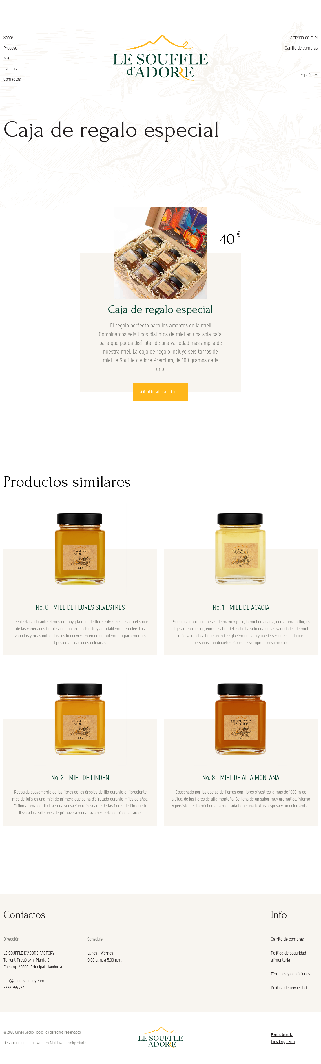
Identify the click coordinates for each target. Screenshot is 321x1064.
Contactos (12, 79)
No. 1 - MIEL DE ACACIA (241, 607)
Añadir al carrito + (160, 392)
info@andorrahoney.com (23, 981)
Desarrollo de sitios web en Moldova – (35, 1043)
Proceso (10, 48)
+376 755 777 (13, 988)
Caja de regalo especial (160, 309)
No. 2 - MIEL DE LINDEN (80, 777)
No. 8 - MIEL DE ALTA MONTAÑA (240, 777)
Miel (6, 58)
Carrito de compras (301, 48)
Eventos (10, 69)
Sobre (8, 37)
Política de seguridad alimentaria (288, 956)
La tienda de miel (303, 37)
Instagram (283, 1041)
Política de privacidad (289, 988)
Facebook (282, 1034)
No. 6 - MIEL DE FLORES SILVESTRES (80, 607)
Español (306, 74)
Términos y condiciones (290, 974)
